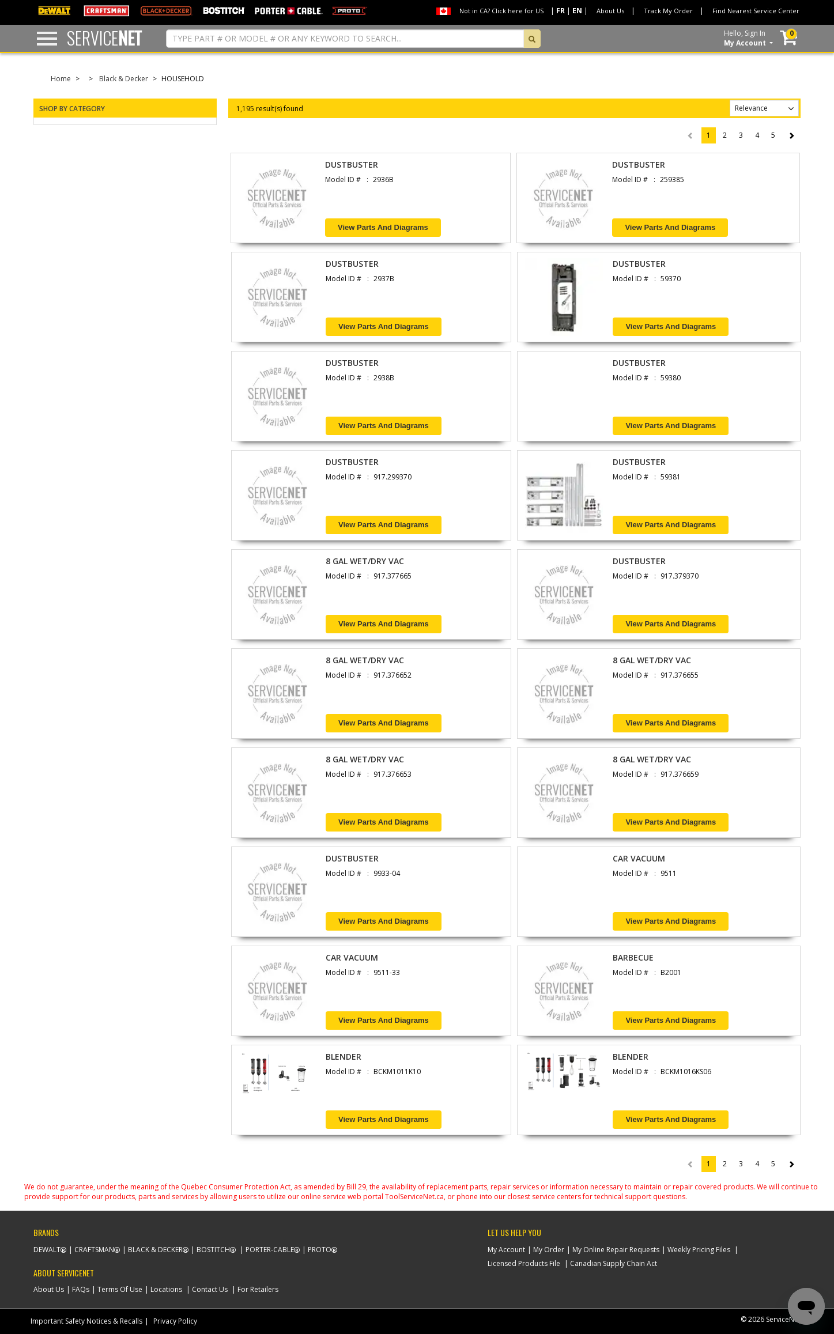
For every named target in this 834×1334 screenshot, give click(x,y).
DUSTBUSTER (351, 164)
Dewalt (47, 1249)
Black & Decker (123, 79)
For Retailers (257, 1289)
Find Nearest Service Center (755, 10)
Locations (166, 1289)
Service (104, 38)
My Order (548, 1249)
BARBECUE (633, 957)
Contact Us (210, 1289)
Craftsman (94, 1249)
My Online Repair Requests (615, 1249)
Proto (319, 1249)
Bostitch (213, 1249)
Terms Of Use (119, 1289)
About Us (610, 10)
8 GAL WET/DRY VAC (365, 560)
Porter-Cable (270, 1249)
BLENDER (343, 1056)
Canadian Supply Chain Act (613, 1263)
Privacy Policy (175, 1321)
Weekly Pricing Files (698, 1249)
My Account (506, 1249)
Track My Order (668, 10)
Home (61, 79)
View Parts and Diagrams (383, 227)
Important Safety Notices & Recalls (86, 1321)
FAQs (80, 1289)
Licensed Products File (524, 1263)
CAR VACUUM (639, 858)
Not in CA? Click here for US (501, 10)
